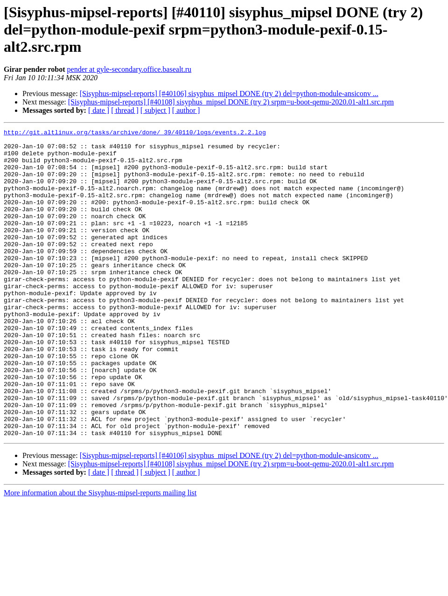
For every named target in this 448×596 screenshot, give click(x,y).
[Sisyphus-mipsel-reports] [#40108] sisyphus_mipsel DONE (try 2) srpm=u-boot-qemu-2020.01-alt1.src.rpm (231, 102)
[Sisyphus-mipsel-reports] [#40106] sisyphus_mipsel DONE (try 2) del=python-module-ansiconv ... (229, 93)
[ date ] (98, 110)
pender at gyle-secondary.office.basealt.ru (129, 69)
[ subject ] (155, 110)
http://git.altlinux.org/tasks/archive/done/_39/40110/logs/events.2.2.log (135, 133)
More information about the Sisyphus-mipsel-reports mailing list (100, 554)
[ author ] (186, 110)
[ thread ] (125, 110)
